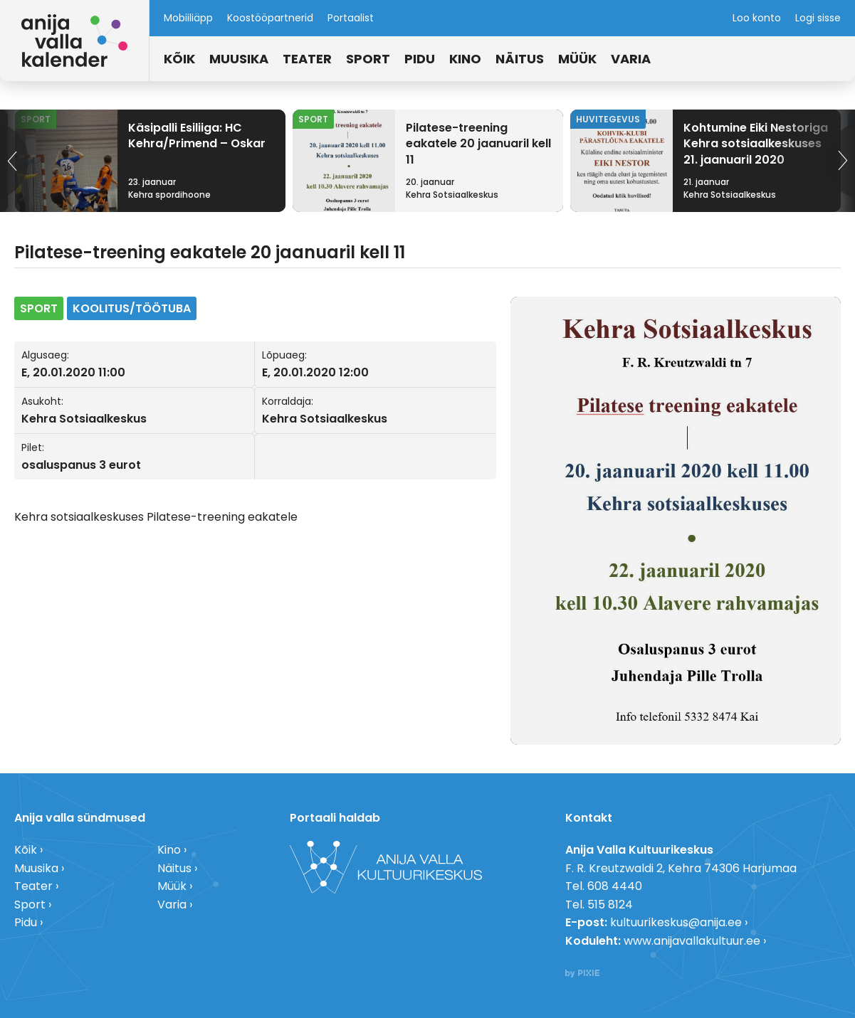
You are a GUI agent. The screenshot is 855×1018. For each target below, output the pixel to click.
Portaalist (350, 18)
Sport (368, 59)
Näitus (519, 59)
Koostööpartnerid (270, 18)
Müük (577, 59)
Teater (307, 59)
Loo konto (757, 18)
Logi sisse (818, 18)
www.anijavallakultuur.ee (692, 941)
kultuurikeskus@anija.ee (676, 922)
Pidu (419, 59)
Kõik (179, 59)
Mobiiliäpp (188, 18)
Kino (465, 59)
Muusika (238, 59)
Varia (631, 59)
